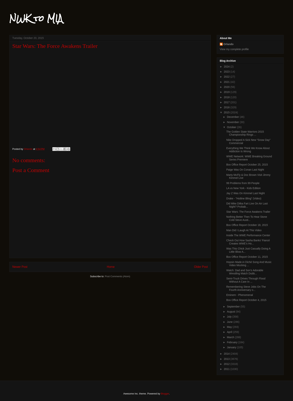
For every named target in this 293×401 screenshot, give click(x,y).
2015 (227, 112)
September (233, 306)
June (230, 321)
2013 (227, 358)
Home (111, 266)
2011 (227, 369)
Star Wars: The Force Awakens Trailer (248, 211)
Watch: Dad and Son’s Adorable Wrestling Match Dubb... (244, 272)
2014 (227, 353)
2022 (227, 76)
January (232, 347)
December (233, 116)
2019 (227, 92)
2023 (227, 71)
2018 (227, 97)
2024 (227, 66)
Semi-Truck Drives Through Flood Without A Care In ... (245, 280)
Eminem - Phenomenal (239, 294)
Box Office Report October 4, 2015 (246, 300)
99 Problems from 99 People (242, 183)
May (229, 326)
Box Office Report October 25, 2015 (247, 164)
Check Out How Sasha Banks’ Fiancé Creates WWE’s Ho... (248, 242)
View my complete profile (234, 49)
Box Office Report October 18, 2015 (247, 225)
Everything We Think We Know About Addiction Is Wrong (248, 150)
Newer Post (19, 266)
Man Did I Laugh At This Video (244, 230)
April (230, 331)
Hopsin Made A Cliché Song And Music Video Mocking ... (249, 264)
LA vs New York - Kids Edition (243, 188)
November (233, 122)
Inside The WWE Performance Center (248, 235)
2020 (227, 86)
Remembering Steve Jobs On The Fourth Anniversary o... (246, 288)
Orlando (228, 44)
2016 (227, 107)
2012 (227, 363)
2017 (227, 102)
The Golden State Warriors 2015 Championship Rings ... (245, 133)
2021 (227, 81)
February (232, 342)
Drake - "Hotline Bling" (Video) (243, 198)
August (231, 311)
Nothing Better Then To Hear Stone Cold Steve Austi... (246, 218)
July (229, 316)
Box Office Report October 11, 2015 (247, 256)
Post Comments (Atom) (117, 276)
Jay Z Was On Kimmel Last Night (245, 193)
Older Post (201, 266)
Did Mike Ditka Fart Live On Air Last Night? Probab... (247, 205)
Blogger (165, 393)
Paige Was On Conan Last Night (245, 169)
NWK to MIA (36, 18)
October (232, 127)
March (231, 337)
